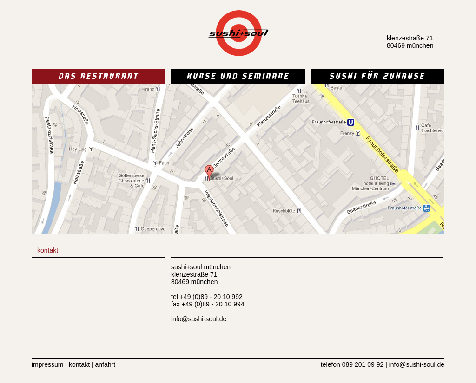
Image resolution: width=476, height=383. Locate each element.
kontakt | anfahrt (91, 364)
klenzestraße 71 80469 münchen (410, 41)
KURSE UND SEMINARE (238, 77)
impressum (47, 364)
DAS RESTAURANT (99, 77)
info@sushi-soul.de (198, 319)
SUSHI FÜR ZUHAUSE (377, 77)
